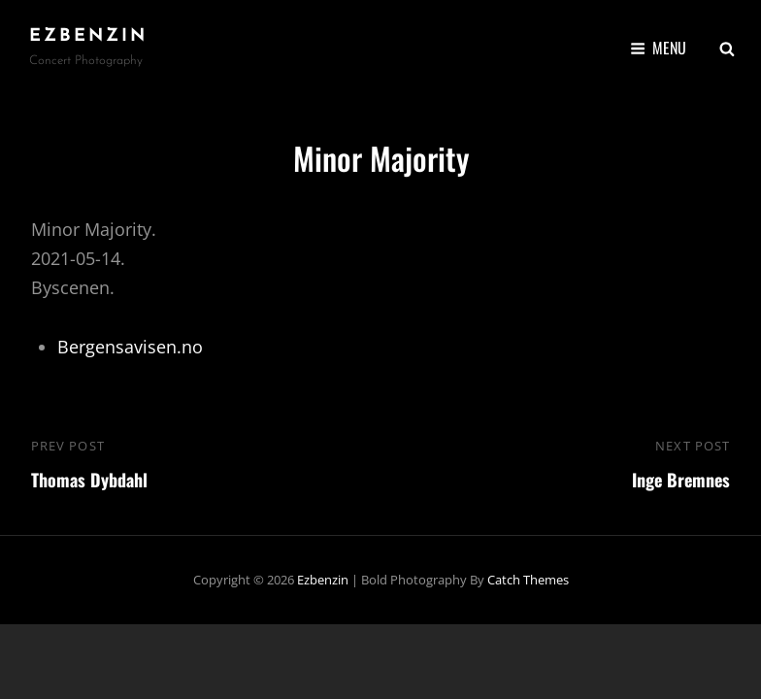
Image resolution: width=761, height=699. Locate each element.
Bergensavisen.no (130, 346)
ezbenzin (88, 36)
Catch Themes (528, 579)
